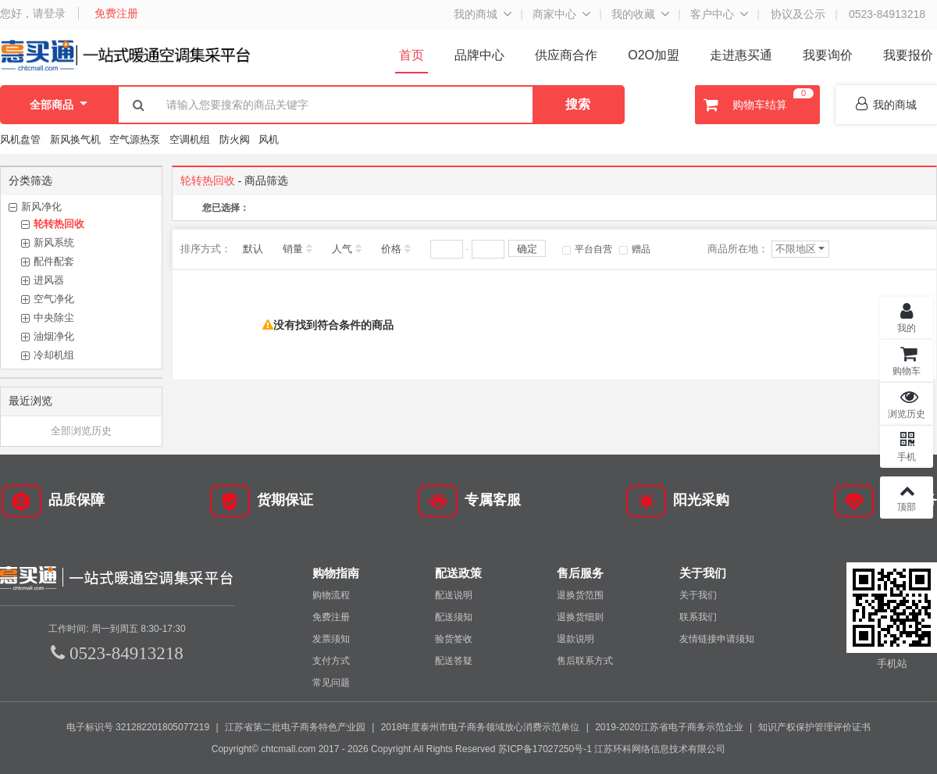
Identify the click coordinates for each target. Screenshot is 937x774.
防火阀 (234, 139)
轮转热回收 (59, 224)
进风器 (49, 280)
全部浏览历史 (81, 431)
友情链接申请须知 (716, 638)
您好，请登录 (33, 13)
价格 (391, 249)
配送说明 (453, 595)
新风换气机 (77, 139)
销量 (293, 249)
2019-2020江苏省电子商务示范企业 (669, 727)
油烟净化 (54, 336)
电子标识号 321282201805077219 (137, 727)
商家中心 (554, 14)
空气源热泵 (134, 139)
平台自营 (587, 249)
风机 (268, 139)
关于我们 (698, 595)
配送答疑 (453, 660)
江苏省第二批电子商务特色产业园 (295, 727)
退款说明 (575, 638)
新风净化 (41, 206)
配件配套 (54, 261)
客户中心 (712, 14)
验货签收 (453, 638)
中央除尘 (54, 317)
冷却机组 (54, 355)
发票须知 (331, 638)
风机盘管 (20, 139)
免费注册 (116, 13)
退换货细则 (580, 617)
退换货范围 (580, 595)
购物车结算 (757, 104)
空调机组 (189, 139)
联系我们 (698, 617)
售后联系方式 (585, 660)
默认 (253, 249)
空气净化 (54, 299)
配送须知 (453, 617)
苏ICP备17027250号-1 (545, 749)
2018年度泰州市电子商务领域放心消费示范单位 (480, 727)
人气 (342, 249)
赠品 (634, 249)
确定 (527, 249)
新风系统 (54, 242)
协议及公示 (798, 14)
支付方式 (331, 660)
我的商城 (475, 14)
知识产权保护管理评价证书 (814, 727)
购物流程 (331, 595)
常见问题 (331, 682)
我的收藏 (633, 14)
